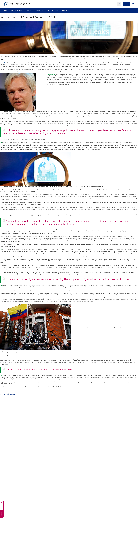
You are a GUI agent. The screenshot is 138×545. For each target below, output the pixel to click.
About (5, 10)
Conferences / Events (52, 10)
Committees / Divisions (17, 10)
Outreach (29, 10)
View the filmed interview (7, 394)
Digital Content (66, 10)
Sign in (126, 3)
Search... (67, 4)
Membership (39, 10)
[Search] (119, 4)
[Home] (20, 3)
